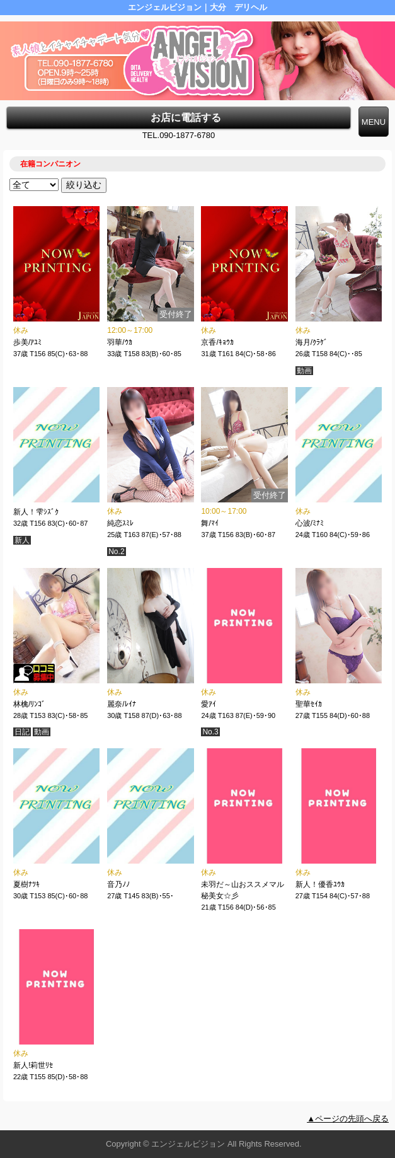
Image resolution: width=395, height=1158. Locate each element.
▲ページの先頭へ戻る (348, 1118)
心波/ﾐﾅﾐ (309, 523)
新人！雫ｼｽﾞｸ (36, 511)
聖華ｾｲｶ (308, 704)
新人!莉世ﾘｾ (33, 1065)
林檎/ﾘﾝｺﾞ (29, 704)
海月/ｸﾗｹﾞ (311, 342)
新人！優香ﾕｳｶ (320, 884)
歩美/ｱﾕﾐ (27, 342)
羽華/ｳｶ (119, 342)
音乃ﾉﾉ (118, 884)
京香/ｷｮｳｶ (217, 342)
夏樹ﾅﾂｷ (26, 884)
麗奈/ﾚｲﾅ (121, 704)
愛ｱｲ (208, 704)
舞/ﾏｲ (209, 523)
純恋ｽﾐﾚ (120, 523)
